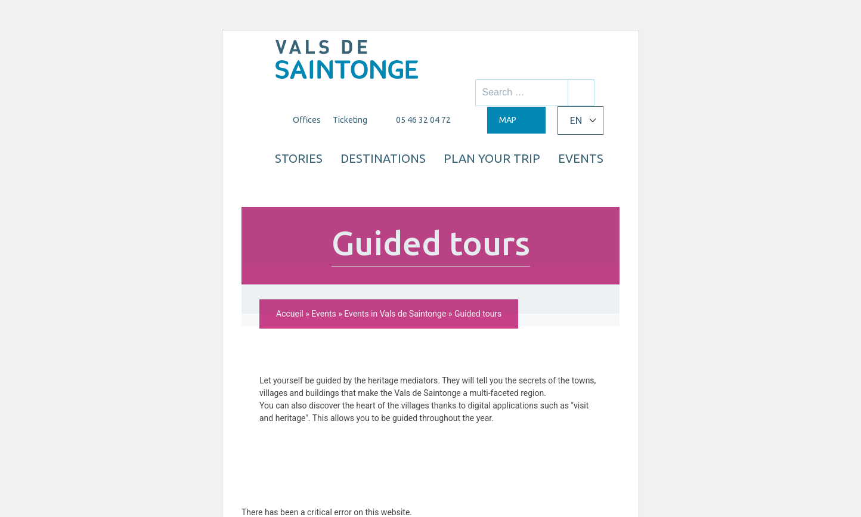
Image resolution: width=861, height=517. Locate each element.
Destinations (439, 155)
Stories (353, 155)
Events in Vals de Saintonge (395, 224)
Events (568, 184)
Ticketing (348, 120)
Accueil (289, 224)
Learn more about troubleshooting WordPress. (327, 450)
